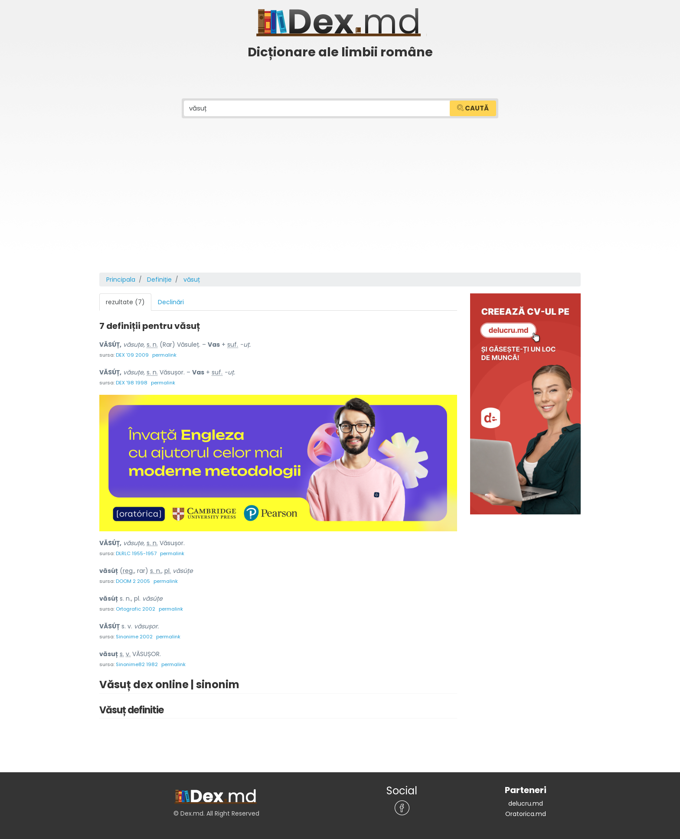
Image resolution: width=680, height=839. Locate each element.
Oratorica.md (525, 814)
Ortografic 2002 (135, 608)
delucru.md (525, 803)
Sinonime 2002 (134, 636)
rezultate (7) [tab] (125, 302)
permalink (164, 354)
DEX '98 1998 (131, 382)
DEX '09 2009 (132, 354)
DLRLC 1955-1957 (136, 553)
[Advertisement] (340, 207)
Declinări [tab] (171, 302)
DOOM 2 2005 (133, 581)
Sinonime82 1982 (137, 664)
